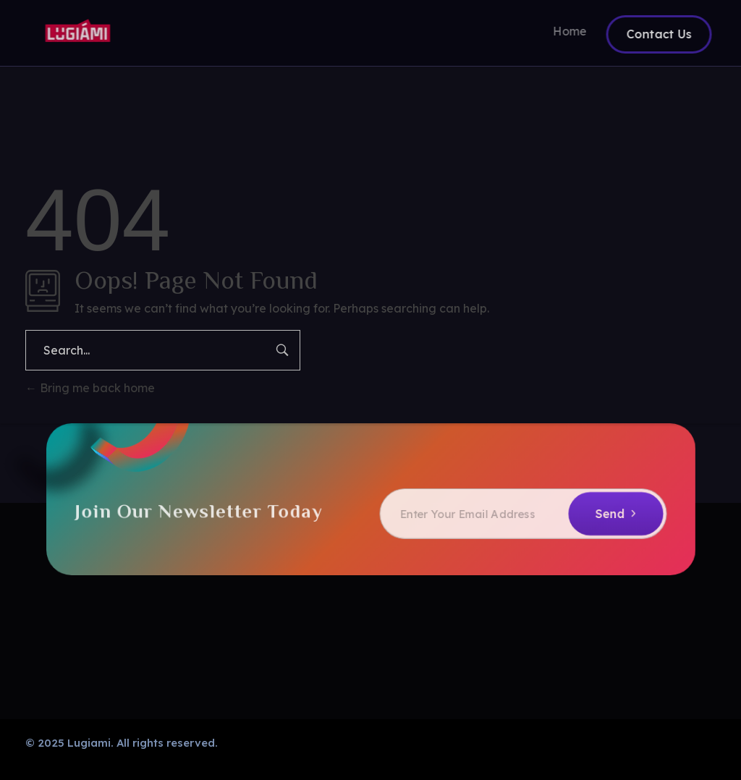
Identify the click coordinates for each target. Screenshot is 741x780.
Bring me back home (90, 388)
